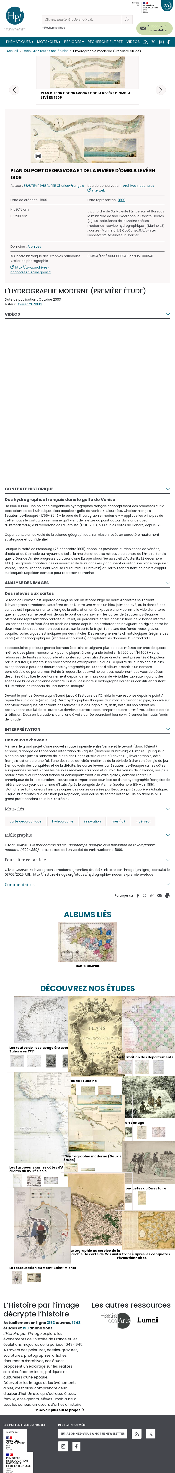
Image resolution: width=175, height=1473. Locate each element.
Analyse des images (27, 585)
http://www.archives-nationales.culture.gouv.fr (30, 272)
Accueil (12, 51)
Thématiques (18, 41)
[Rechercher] (81, 19)
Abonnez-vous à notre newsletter (93, 1437)
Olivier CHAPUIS (30, 306)
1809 (121, 202)
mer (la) (118, 824)
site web (98, 192)
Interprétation (22, 731)
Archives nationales (138, 188)
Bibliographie (18, 837)
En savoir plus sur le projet (57, 1413)
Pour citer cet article (25, 862)
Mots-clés (47, 41)
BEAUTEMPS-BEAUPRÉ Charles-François (54, 188)
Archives (34, 249)
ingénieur (143, 824)
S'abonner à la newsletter (158, 28)
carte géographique (25, 824)
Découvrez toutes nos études (46, 51)
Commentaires (20, 887)
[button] (161, 90)
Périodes (72, 41)
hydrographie (62, 824)
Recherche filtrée (105, 41)
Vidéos (133, 41)
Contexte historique (29, 491)
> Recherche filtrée (53, 27)
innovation (92, 824)
